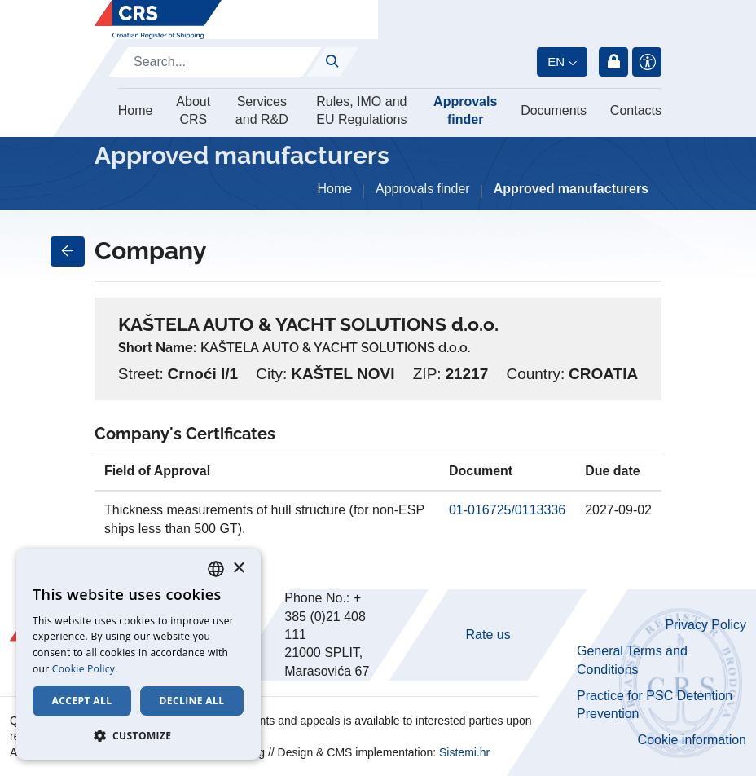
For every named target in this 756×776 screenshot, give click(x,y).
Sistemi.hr (464, 752)
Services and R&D (261, 110)
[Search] (215, 62)
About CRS (193, 110)
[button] (138, 735)
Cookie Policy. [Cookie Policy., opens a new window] (85, 669)
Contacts (636, 110)
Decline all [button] (192, 701)
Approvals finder (465, 110)
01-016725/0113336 (507, 510)
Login (613, 62)
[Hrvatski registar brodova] (158, 19)
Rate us (488, 635)
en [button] (556, 61)
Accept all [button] (82, 701)
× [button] (238, 568)
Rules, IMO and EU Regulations (361, 110)
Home (135, 110)
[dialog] (138, 654)
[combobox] (216, 569)
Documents (554, 110)
